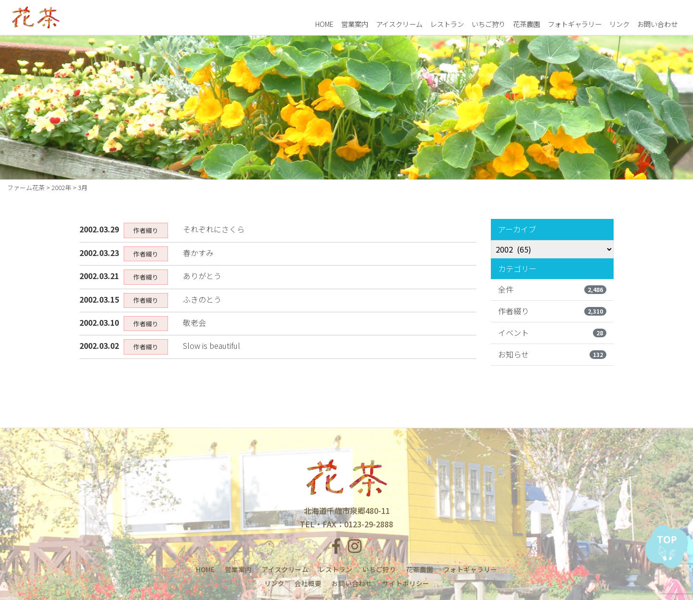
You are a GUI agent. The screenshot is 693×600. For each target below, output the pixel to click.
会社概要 (308, 583)
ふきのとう (202, 299)
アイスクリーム (285, 569)
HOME (324, 23)
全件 (552, 289)
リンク (619, 23)
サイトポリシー (405, 583)
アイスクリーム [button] (399, 23)
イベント (552, 332)
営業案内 (354, 23)
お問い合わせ (657, 23)
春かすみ (198, 252)
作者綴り (552, 311)
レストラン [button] (447, 23)
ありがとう (202, 275)
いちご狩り (379, 569)
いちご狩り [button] (488, 23)
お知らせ (552, 354)
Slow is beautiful (211, 345)
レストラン (335, 569)
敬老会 (194, 322)
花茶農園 (526, 23)
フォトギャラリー (575, 23)
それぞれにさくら (213, 229)
